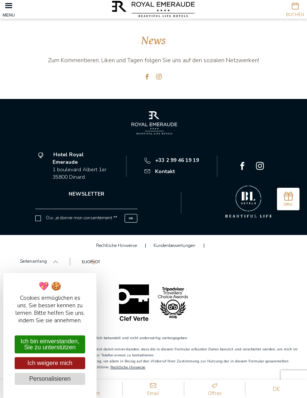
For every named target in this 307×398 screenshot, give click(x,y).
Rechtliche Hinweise (127, 367)
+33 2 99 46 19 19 (171, 160)
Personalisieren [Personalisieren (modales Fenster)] (50, 379)
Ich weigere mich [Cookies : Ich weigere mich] (49, 363)
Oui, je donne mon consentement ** (81, 218)
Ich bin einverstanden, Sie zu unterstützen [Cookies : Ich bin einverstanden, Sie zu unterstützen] (50, 344)
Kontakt (159, 171)
